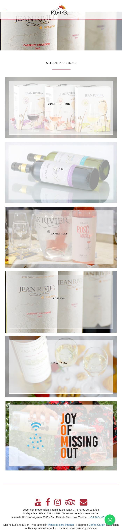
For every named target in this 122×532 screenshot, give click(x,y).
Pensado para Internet (61, 524)
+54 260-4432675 (100, 517)
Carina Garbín (97, 524)
